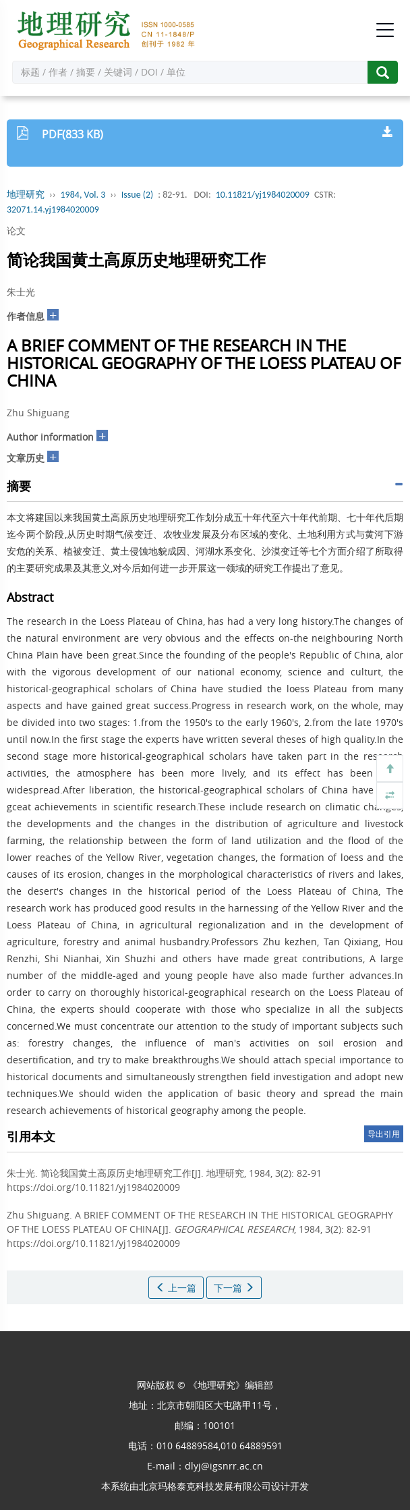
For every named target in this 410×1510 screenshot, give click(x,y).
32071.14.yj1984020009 (53, 209)
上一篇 (176, 1287)
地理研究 (26, 194)
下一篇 (234, 1287)
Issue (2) (137, 194)
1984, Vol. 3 (83, 194)
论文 (16, 230)
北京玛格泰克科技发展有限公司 (205, 1486)
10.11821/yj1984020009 (263, 194)
